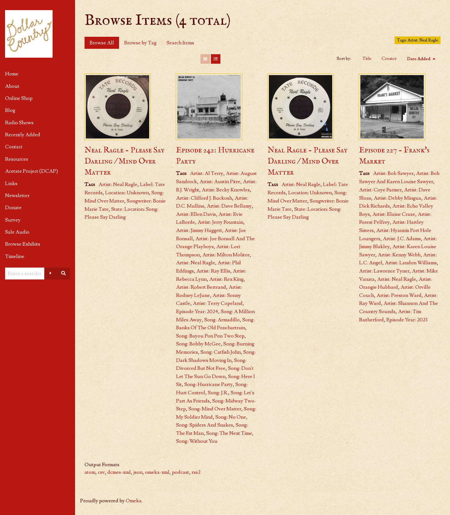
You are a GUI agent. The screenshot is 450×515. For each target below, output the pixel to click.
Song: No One (230, 417)
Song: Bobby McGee (198, 344)
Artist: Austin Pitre (220, 181)
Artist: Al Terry (206, 173)
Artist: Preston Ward (399, 295)
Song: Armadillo (222, 320)
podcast (180, 472)
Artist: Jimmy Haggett (199, 230)
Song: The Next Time (229, 433)
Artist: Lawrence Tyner (384, 271)
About (12, 86)
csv (101, 472)
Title (367, 58)
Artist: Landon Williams (411, 263)
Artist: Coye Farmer (380, 190)
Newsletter (17, 195)
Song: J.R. (218, 392)
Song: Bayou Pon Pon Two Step (210, 336)
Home (11, 74)
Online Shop (19, 98)
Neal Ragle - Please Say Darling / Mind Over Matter (124, 161)
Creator (389, 58)
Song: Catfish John (220, 352)
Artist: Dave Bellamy (229, 206)
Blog (10, 110)
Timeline (14, 256)
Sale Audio (17, 232)
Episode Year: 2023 (407, 320)
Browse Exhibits (22, 244)
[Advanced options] (50, 273)
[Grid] (205, 59)
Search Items (180, 43)
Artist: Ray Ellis (213, 271)
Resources (16, 159)
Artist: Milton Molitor (226, 255)
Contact (13, 147)
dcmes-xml (119, 472)
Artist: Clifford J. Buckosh (204, 198)
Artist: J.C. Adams (402, 238)
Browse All (102, 43)
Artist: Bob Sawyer (393, 173)
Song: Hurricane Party (208, 384)
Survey (13, 220)
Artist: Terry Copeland (218, 303)
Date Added (419, 59)
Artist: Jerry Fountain (220, 222)
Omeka (134, 501)
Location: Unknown (127, 193)
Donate (13, 207)
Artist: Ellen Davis (196, 214)
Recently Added (22, 135)
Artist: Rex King (226, 279)
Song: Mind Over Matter (214, 409)
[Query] (24, 273)
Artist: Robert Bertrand (201, 287)
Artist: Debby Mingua (397, 198)
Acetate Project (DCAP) (31, 171)
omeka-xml (157, 472)
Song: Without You (197, 441)
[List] (215, 59)
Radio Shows (19, 122)
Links (11, 183)
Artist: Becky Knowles (226, 190)
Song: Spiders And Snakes (204, 425)
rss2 (196, 472)
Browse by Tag (140, 43)
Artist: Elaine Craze (393, 214)
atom (90, 472)
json (138, 472)
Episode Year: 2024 (197, 311)
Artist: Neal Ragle (117, 184)
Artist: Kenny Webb (399, 255)
